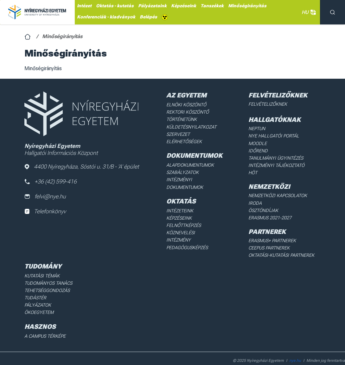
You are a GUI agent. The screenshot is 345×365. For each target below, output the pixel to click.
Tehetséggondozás (46, 279)
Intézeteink (180, 208)
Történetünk (182, 119)
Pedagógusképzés (187, 236)
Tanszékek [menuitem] (212, 5)
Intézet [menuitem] (84, 5)
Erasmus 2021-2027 (269, 207)
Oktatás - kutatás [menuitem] (115, 5)
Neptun (256, 128)
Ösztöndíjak (262, 200)
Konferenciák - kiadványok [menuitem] (106, 16)
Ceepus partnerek (268, 237)
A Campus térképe (44, 323)
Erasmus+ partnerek (271, 230)
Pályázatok (37, 293)
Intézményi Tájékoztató (275, 163)
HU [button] (308, 12)
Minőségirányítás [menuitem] (247, 5)
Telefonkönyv (45, 212)
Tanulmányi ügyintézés (274, 156)
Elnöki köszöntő (186, 104)
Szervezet (178, 133)
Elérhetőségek (184, 140)
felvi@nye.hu (45, 197)
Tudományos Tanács (47, 272)
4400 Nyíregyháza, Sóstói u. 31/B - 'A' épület (82, 166)
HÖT (252, 171)
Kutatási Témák (41, 264)
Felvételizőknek (267, 104)
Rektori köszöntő (187, 111)
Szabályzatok (182, 170)
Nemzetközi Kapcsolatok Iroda (283, 193)
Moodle (257, 142)
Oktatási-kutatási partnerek (280, 244)
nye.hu (295, 348)
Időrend (257, 149)
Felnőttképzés (184, 222)
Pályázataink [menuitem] (152, 5)
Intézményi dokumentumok (185, 181)
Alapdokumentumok (190, 163)
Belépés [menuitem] (148, 16)
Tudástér (35, 286)
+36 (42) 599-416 (50, 181)
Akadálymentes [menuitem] (165, 17)
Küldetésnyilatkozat (191, 126)
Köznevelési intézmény (193, 229)
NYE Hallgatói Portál (272, 135)
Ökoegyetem (38, 300)
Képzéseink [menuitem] (183, 5)
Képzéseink (179, 215)
